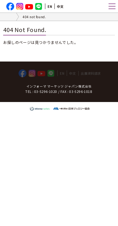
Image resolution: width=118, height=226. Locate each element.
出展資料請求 (91, 73)
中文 (60, 6)
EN (50, 6)
